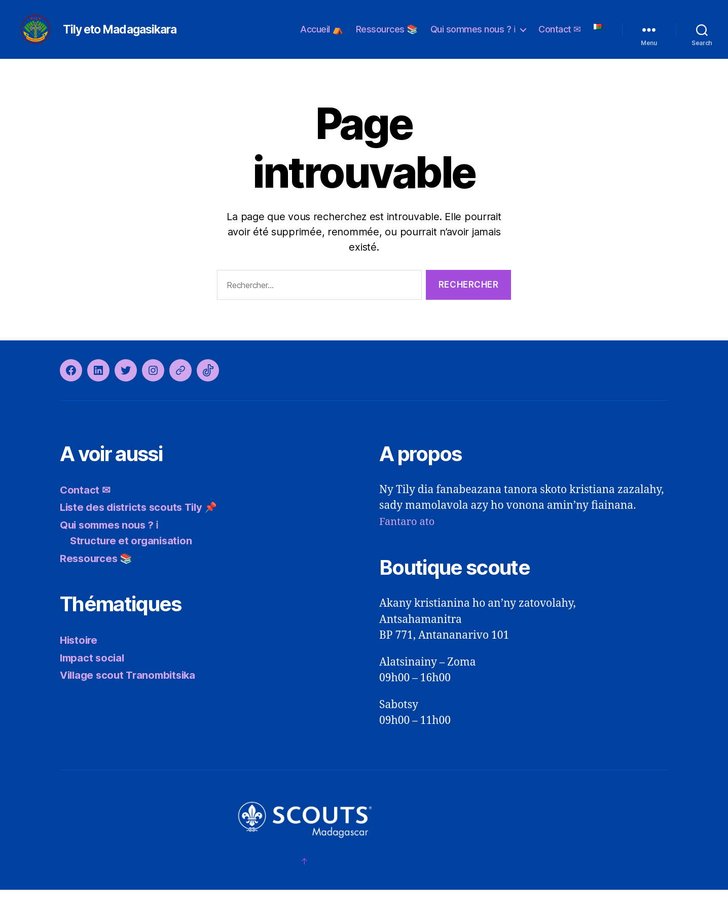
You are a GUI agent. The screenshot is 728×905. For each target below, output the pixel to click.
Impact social (93, 673)
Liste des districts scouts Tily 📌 (143, 522)
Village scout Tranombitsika (131, 690)
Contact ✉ (559, 36)
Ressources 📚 (387, 36)
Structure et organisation (133, 555)
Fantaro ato (408, 537)
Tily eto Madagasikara (139, 37)
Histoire (80, 655)
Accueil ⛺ (321, 36)
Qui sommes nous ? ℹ (473, 36)
